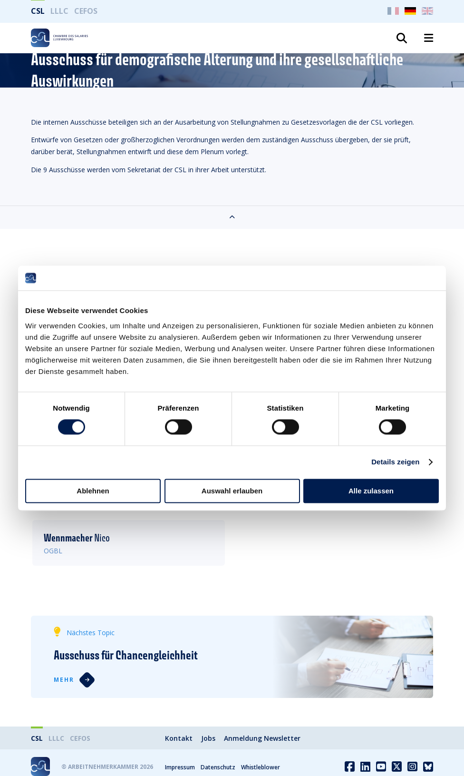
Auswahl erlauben (232, 491)
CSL (38, 11)
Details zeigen (395, 462)
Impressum (180, 767)
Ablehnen (93, 491)
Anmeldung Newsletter (262, 738)
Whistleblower (260, 767)
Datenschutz (218, 767)
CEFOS (85, 11)
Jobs (208, 738)
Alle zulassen (371, 491)
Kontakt (179, 738)
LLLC (59, 11)
